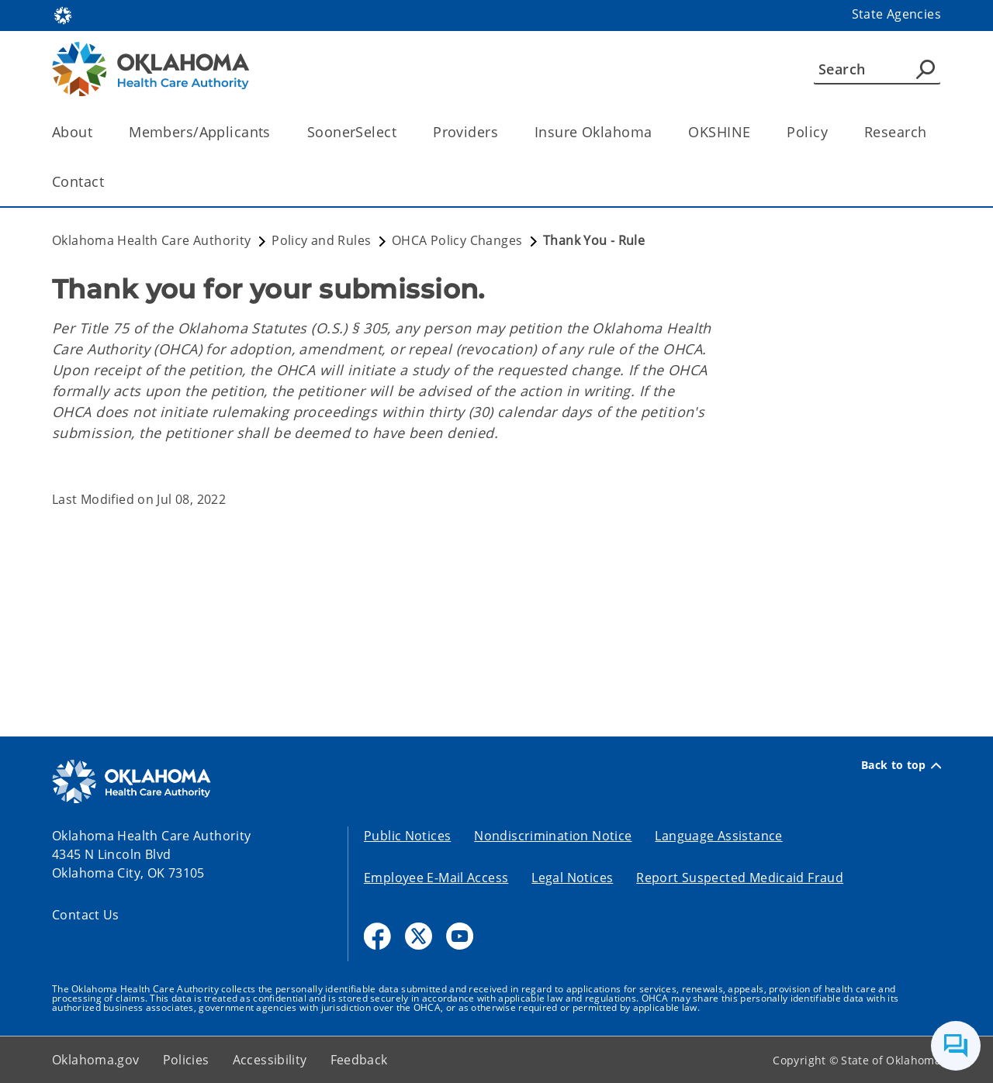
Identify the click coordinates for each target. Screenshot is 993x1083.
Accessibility (270, 1059)
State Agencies (896, 13)
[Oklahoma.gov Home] (63, 14)
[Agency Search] (925, 69)
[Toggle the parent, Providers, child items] (503, 132)
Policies (186, 1059)
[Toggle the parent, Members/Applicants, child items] (276, 132)
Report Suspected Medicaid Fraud (739, 877)
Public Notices (407, 835)
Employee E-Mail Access (436, 877)
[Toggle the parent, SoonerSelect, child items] (401, 132)
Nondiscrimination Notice (552, 835)
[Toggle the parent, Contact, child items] (109, 182)
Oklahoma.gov (96, 1059)
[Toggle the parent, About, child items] (97, 132)
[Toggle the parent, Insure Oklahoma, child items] (657, 132)
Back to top (901, 765)
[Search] (877, 69)
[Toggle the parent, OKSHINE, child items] (755, 132)
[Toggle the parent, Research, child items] (931, 132)
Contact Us (85, 914)
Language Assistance (718, 835)
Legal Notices (572, 877)
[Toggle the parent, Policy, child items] (833, 132)
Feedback (359, 1059)
